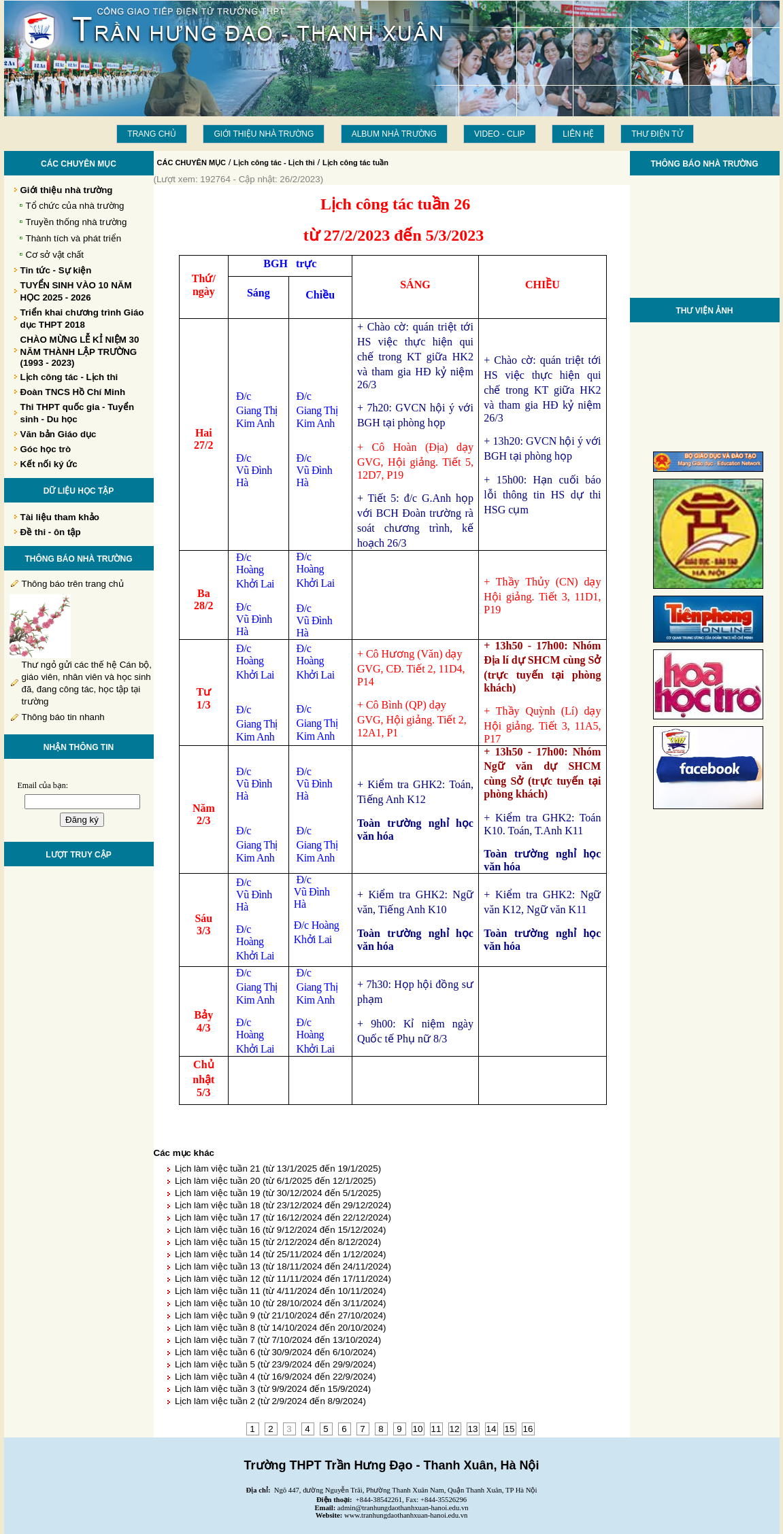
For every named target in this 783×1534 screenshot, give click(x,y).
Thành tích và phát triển (74, 238)
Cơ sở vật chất (55, 255)
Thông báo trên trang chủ (73, 584)
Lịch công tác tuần (355, 162)
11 (436, 1429)
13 (473, 1429)
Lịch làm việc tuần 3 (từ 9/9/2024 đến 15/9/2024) (273, 1389)
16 (528, 1429)
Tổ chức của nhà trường (75, 206)
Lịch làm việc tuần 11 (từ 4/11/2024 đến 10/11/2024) (280, 1291)
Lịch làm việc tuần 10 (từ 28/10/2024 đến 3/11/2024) (280, 1303)
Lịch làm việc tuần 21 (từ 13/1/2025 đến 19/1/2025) (278, 1168)
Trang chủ (151, 134)
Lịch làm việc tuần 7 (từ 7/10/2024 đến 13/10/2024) (278, 1340)
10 (418, 1429)
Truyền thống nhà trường (76, 222)
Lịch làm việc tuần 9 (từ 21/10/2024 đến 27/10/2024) (280, 1315)
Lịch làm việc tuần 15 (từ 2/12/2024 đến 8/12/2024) (278, 1242)
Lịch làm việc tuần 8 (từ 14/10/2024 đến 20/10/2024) (280, 1328)
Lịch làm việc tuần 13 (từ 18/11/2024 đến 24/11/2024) (283, 1266)
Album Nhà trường (394, 134)
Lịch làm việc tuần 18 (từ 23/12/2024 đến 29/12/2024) (283, 1205)
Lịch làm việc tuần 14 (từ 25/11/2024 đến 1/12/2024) (280, 1254)
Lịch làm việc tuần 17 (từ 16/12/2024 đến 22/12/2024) (283, 1217)
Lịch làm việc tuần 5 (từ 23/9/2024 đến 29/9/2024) (275, 1364)
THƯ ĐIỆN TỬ (656, 134)
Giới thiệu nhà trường (264, 134)
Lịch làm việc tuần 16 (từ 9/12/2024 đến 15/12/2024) (280, 1230)
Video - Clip (499, 134)
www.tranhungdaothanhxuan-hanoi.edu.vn (405, 1515)
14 (491, 1429)
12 (455, 1429)
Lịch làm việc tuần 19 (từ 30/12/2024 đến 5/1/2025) (278, 1193)
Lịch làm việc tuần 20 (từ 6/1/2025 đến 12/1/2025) (275, 1181)
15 (510, 1429)
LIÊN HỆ (578, 134)
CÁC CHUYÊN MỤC (192, 162)
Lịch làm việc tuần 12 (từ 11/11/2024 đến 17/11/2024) (283, 1279)
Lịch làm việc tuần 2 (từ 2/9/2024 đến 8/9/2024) (270, 1401)
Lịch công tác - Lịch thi (274, 162)
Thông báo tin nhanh (63, 717)
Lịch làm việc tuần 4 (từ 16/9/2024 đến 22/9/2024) (275, 1376)
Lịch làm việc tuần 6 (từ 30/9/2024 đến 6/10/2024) (275, 1352)
